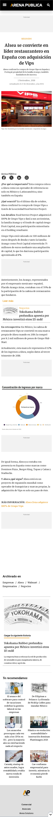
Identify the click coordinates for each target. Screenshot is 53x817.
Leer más (8, 300)
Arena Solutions (26, 813)
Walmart (32, 582)
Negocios (26, 38)
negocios (26, 586)
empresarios (10, 586)
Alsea (21, 582)
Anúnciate (26, 809)
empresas (8, 582)
